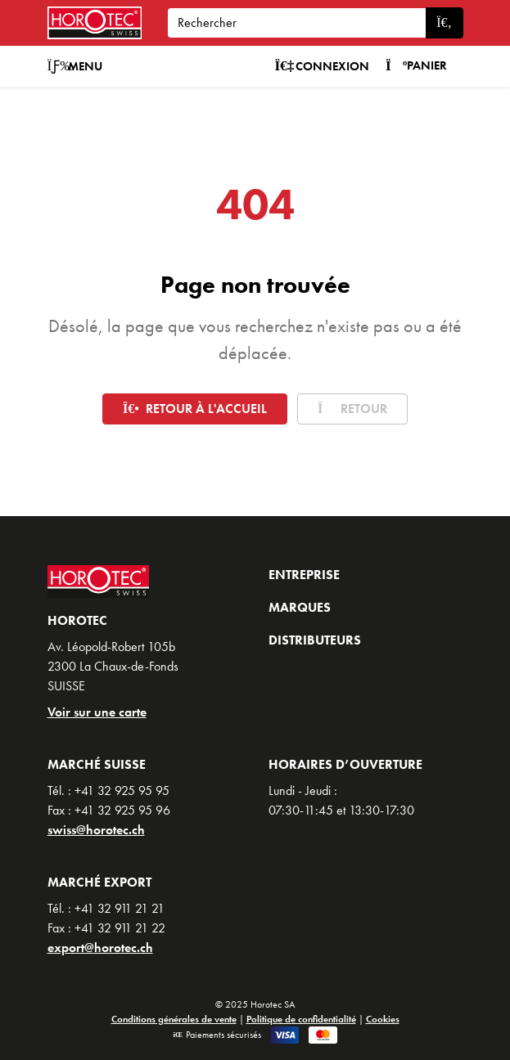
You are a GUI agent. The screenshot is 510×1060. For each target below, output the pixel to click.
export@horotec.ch (100, 947)
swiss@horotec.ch (96, 829)
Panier (416, 65)
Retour (352, 408)
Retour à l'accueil (195, 408)
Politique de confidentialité (301, 1019)
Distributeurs (315, 640)
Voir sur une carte (97, 712)
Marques (300, 607)
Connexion (321, 66)
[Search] (297, 23)
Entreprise (304, 574)
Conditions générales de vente (174, 1019)
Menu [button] (75, 66)
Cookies (382, 1019)
